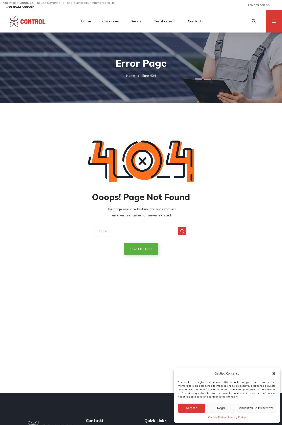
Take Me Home (141, 249)
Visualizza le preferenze (256, 408)
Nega (221, 408)
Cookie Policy (217, 417)
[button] (274, 373)
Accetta (191, 408)
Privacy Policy (237, 417)
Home (130, 75)
